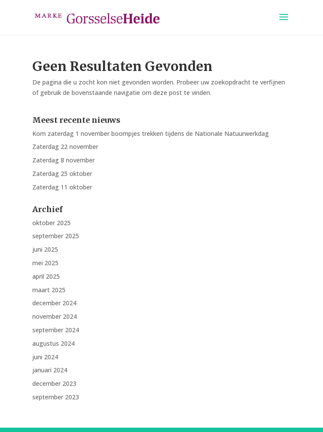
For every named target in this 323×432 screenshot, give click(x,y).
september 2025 (55, 236)
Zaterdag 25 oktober (62, 173)
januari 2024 (49, 370)
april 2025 (46, 276)
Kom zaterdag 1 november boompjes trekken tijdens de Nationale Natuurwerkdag (150, 133)
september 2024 (55, 330)
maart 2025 (48, 290)
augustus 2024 (53, 343)
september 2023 (55, 397)
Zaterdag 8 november (63, 160)
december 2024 (54, 303)
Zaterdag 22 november (65, 146)
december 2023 (54, 383)
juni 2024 (45, 357)
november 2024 (54, 316)
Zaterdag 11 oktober (62, 187)
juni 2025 (45, 249)
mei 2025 (45, 263)
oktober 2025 (51, 223)
